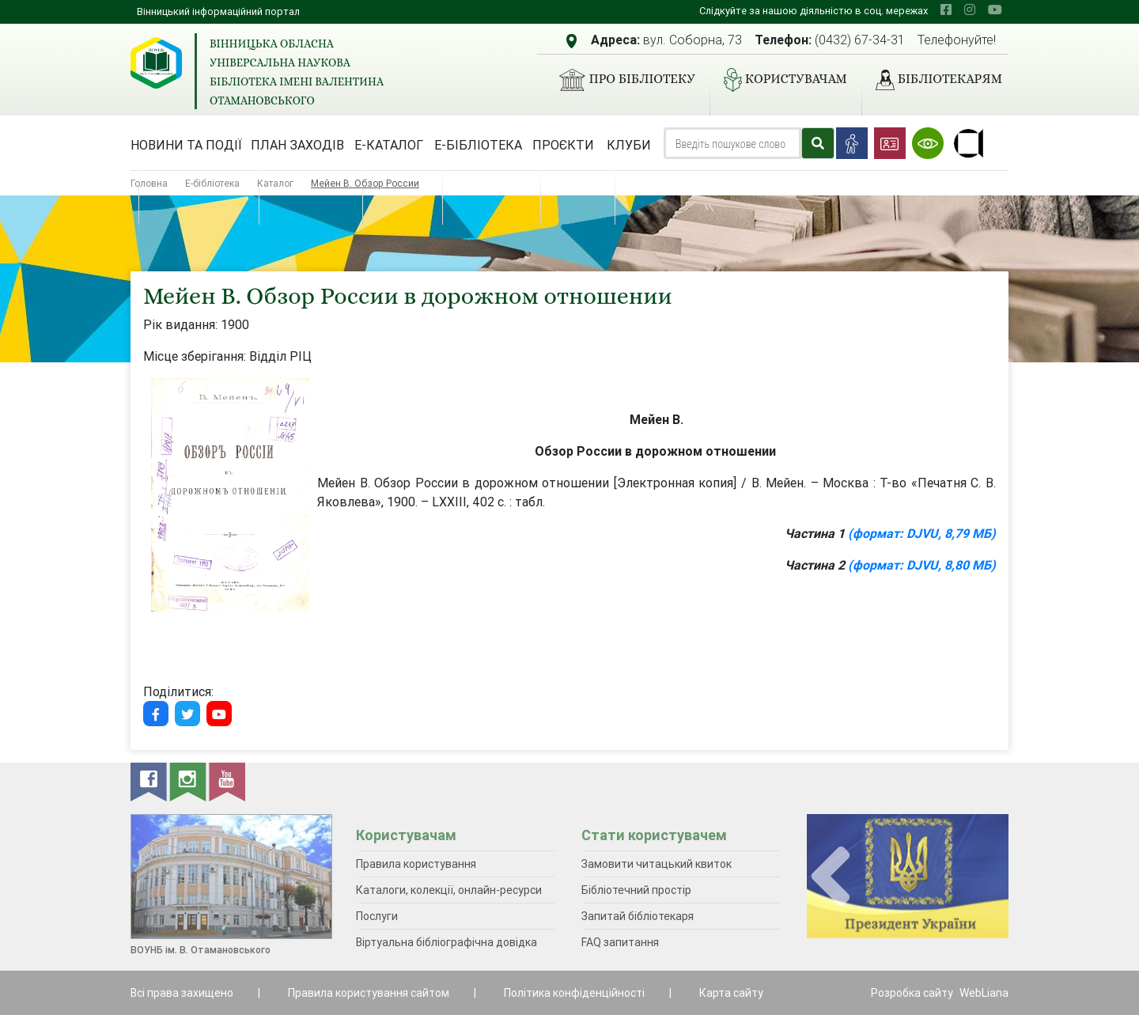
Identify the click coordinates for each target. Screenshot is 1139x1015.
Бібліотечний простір (636, 890)
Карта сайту (731, 993)
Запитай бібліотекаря (637, 916)
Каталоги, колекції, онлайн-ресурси (449, 890)
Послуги (377, 916)
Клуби (629, 145)
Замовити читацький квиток (656, 864)
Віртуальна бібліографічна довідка (446, 942)
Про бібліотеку (620, 80)
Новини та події (186, 145)
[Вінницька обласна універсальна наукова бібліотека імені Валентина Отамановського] (156, 63)
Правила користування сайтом (368, 993)
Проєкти (563, 145)
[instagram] (970, 9)
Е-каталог (388, 145)
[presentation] (830, 877)
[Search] (732, 143)
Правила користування (416, 864)
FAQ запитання (620, 942)
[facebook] (946, 9)
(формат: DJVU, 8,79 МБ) (922, 533)
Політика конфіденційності (574, 993)
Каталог (275, 183)
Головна (149, 183)
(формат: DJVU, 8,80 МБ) (922, 565)
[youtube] (995, 9)
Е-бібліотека (478, 145)
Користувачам (779, 80)
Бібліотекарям (932, 80)
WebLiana (983, 993)
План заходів (297, 145)
